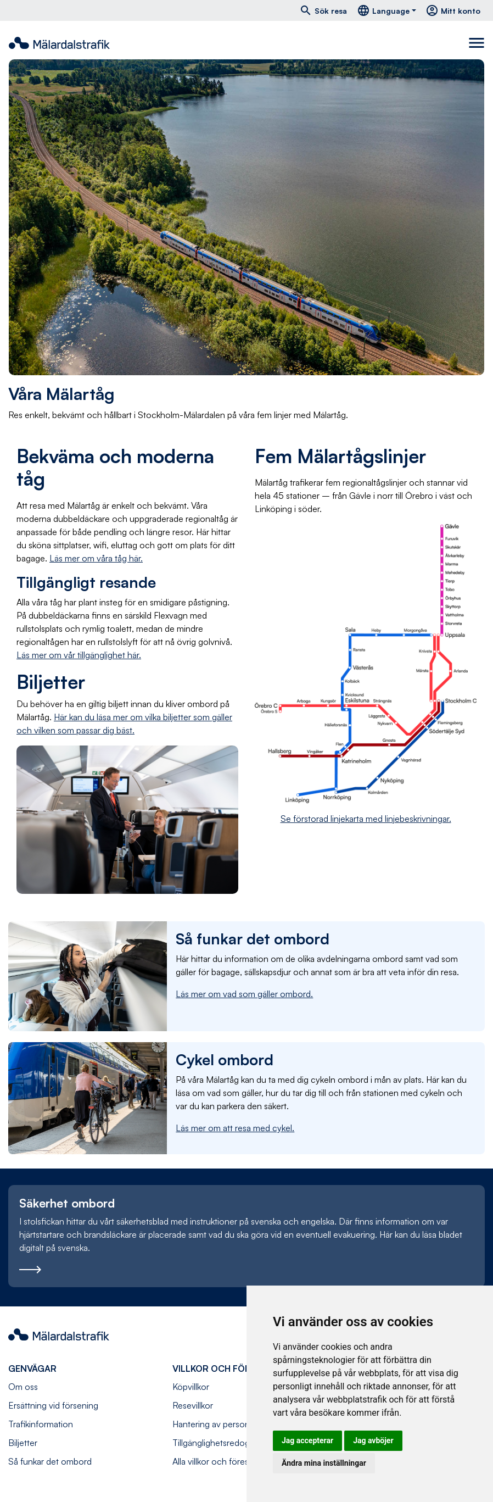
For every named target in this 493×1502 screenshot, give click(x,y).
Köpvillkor (190, 1386)
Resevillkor (192, 1405)
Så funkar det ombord (50, 1461)
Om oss (23, 1386)
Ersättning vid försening (53, 1405)
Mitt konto (452, 10)
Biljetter (22, 1442)
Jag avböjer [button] (373, 1440)
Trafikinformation (40, 1423)
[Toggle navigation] (476, 43)
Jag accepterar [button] (307, 1440)
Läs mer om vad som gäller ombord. (244, 993)
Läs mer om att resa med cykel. (235, 1127)
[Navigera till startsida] (59, 43)
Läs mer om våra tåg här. (96, 558)
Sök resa (323, 10)
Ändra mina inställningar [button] (324, 1463)
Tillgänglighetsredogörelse (222, 1442)
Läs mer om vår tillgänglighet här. (78, 654)
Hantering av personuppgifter (228, 1423)
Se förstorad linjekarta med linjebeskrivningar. (366, 818)
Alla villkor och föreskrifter (221, 1461)
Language (383, 10)
